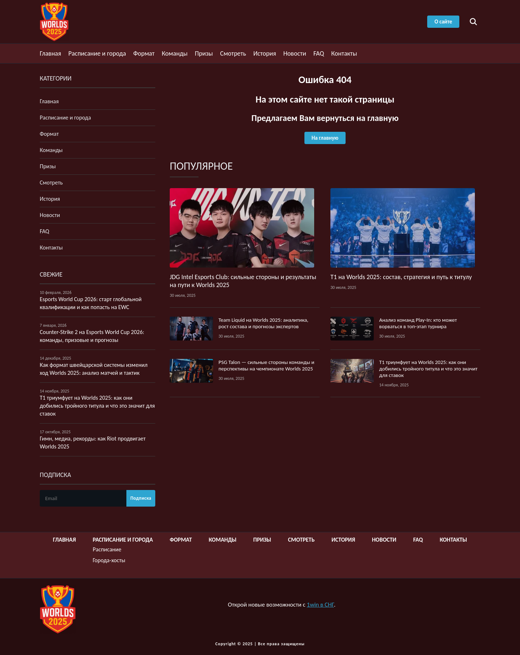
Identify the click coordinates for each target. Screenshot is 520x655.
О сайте (443, 21)
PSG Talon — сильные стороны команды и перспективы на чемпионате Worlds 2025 (266, 365)
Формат (144, 53)
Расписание (107, 549)
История (264, 53)
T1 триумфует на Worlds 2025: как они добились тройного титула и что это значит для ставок (428, 368)
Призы (204, 53)
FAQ (318, 53)
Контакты (344, 53)
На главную (325, 138)
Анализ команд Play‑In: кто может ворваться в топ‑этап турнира (418, 323)
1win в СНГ (320, 604)
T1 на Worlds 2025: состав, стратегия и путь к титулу (401, 277)
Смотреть (233, 53)
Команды (174, 53)
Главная (50, 53)
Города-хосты (109, 560)
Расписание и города (97, 53)
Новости (294, 53)
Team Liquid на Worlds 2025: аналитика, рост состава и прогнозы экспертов (263, 323)
